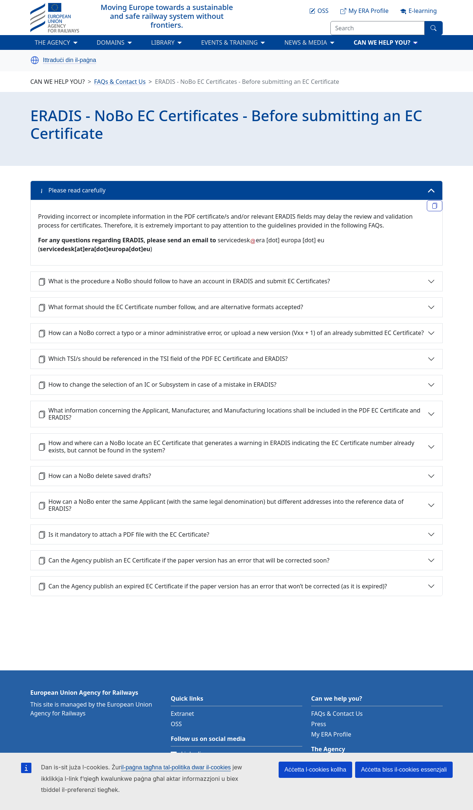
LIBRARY (162, 42)
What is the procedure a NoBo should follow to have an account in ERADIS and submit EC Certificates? (184, 281)
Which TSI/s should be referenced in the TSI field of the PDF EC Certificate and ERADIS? (162, 359)
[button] (34, 60)
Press (318, 724)
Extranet (182, 714)
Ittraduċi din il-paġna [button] (69, 60)
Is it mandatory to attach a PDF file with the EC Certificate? (123, 534)
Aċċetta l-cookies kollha (315, 769)
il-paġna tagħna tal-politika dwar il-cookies (176, 767)
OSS (176, 724)
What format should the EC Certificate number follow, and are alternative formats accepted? (170, 307)
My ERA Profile (331, 734)
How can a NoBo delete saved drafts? (94, 476)
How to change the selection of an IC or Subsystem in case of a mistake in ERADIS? (157, 384)
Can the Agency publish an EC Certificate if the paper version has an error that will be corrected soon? (183, 560)
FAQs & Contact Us (120, 82)
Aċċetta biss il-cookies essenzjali (404, 769)
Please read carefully (72, 190)
